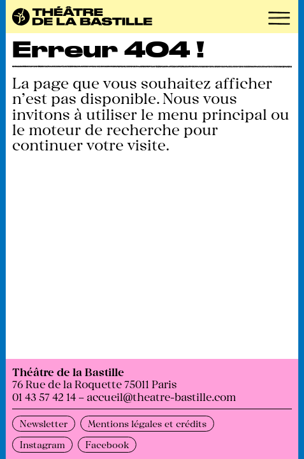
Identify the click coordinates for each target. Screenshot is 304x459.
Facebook (107, 444)
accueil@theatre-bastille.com (161, 396)
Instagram (42, 444)
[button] (279, 18)
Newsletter (44, 423)
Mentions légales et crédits (147, 423)
